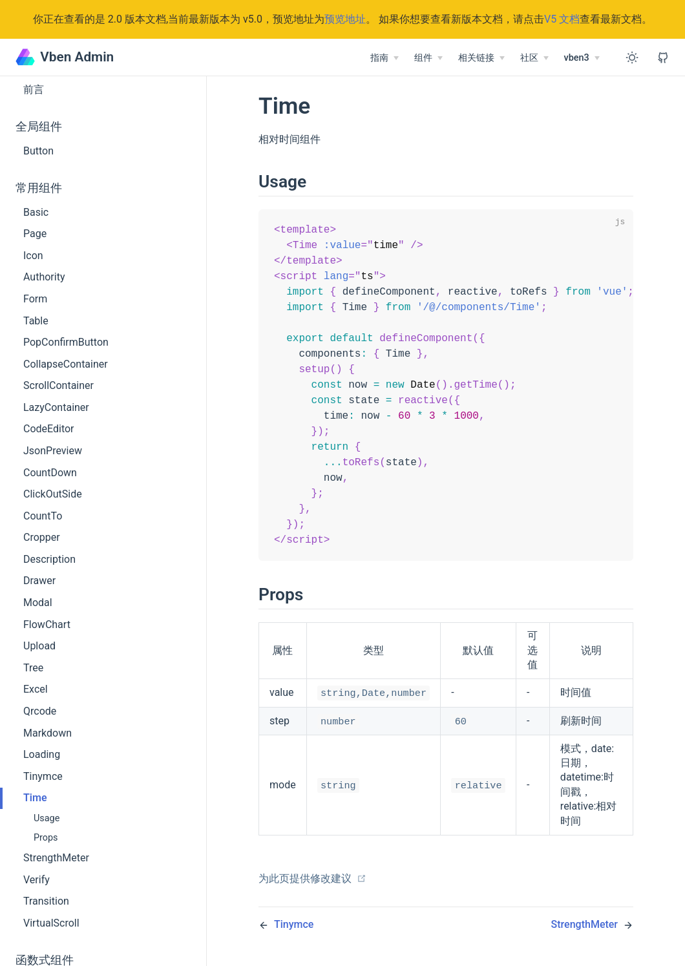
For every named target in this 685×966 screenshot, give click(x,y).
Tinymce (43, 776)
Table (35, 321)
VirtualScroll (51, 923)
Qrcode (39, 711)
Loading (41, 754)
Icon (33, 255)
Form (35, 299)
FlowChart (46, 624)
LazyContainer (56, 407)
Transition (46, 901)
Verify (36, 880)
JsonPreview (52, 451)
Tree (33, 668)
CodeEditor (48, 429)
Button (38, 151)
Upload (39, 646)
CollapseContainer (65, 364)
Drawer (39, 580)
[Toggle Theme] (632, 57)
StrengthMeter (56, 858)
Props (46, 837)
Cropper (41, 537)
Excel (35, 689)
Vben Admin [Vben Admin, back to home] (65, 56)
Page (35, 233)
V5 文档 (562, 19)
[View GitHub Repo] (663, 57)
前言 (33, 89)
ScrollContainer (58, 385)
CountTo (42, 516)
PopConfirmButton (66, 342)
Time (35, 798)
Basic (35, 212)
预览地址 (345, 19)
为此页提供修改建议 (312, 892)
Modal (37, 602)
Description (49, 559)
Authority (44, 277)
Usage (46, 818)
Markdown (47, 733)
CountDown (50, 473)
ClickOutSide (52, 494)
